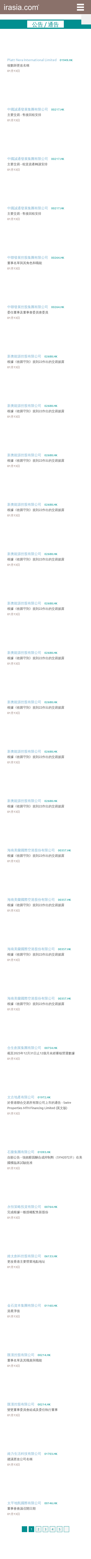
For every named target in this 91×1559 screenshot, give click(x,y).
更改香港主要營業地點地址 (26, 1261)
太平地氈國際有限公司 (24, 1503)
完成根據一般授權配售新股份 (27, 1212)
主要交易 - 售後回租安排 (24, 114)
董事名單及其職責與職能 (24, 1360)
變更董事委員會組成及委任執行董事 (32, 1409)
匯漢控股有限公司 (20, 1354)
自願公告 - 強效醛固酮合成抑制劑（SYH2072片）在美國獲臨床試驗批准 (44, 1160)
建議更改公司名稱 (20, 1459)
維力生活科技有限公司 (24, 1453)
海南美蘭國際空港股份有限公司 (31, 850)
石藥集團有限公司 (20, 1151)
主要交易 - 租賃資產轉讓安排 (27, 164)
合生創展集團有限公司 (24, 1047)
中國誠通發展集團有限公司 (27, 109)
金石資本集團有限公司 (24, 1305)
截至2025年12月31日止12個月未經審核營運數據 (41, 1053)
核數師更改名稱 (18, 65)
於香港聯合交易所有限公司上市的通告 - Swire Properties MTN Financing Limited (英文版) (39, 1105)
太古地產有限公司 (20, 1097)
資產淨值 (13, 1311)
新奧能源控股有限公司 (24, 356)
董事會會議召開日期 (21, 1508)
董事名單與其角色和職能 (24, 263)
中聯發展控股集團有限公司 (27, 257)
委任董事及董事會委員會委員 (27, 312)
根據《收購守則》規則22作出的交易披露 (35, 361)
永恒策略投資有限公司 (24, 1206)
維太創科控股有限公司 (24, 1256)
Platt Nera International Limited (32, 59)
